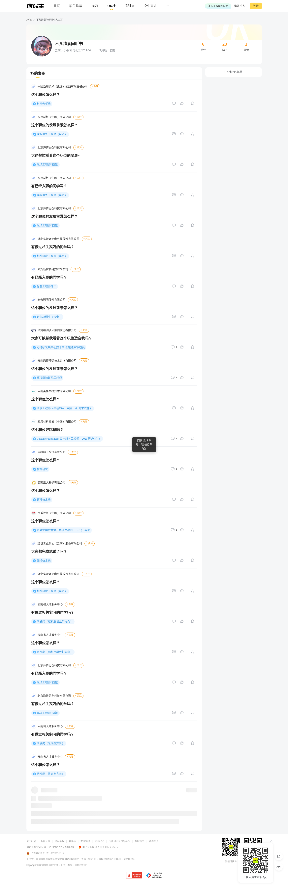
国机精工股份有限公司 (51, 452)
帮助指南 (139, 841)
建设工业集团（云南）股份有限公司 (60, 543)
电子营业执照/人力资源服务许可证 (98, 847)
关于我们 (31, 841)
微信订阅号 (231, 861)
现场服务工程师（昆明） (52, 134)
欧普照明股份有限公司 (51, 299)
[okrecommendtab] (112, 6)
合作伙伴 (45, 841)
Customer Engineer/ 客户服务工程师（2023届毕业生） (69, 438)
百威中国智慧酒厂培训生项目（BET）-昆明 (63, 530)
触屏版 (72, 841)
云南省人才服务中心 (50, 604)
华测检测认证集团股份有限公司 (57, 330)
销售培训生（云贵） (49, 316)
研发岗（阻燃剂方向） (51, 743)
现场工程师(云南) (47, 164)
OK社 (29, 19)
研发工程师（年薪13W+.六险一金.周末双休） (64, 408)
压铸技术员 (44, 560)
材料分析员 (44, 103)
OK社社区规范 (233, 71)
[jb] (134, 875)
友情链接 (85, 841)
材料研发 (42, 469)
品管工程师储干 (46, 286)
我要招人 (239, 5)
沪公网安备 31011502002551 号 (45, 853)
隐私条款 (59, 841)
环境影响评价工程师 (49, 377)
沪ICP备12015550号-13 (61, 847)
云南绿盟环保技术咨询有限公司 (57, 360)
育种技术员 (44, 499)
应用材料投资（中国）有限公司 (57, 421)
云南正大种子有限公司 (51, 482)
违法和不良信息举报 (119, 841)
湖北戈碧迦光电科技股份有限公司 (58, 238)
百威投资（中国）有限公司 (54, 512)
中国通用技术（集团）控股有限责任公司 (63, 86)
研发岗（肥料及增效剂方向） (55, 621)
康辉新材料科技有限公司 (53, 269)
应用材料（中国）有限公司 (54, 116)
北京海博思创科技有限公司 (54, 147)
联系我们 (99, 841)
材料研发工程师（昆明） (52, 255)
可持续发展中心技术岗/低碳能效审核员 (61, 347)
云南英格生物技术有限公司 (54, 391)
